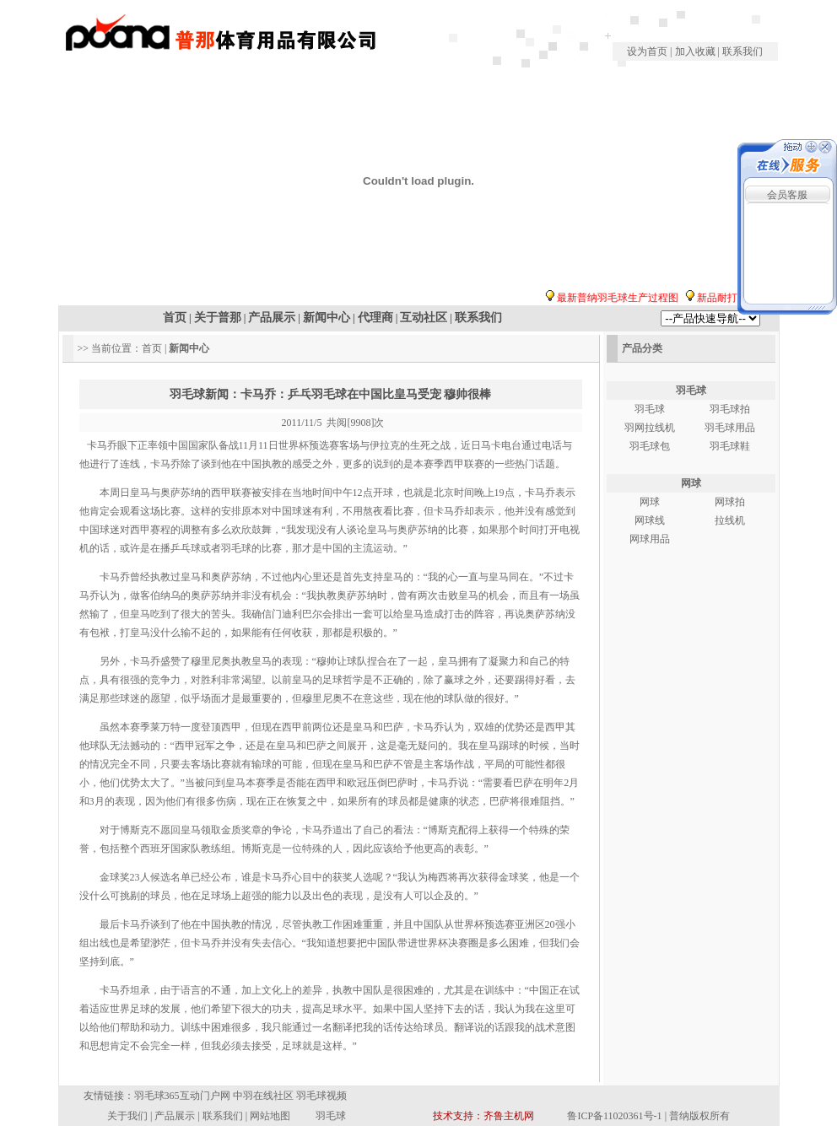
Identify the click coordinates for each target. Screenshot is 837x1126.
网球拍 (730, 502)
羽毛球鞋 (730, 446)
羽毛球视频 (321, 1096)
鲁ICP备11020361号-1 (614, 1116)
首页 (174, 317)
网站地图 (270, 1116)
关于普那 (217, 317)
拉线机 (730, 520)
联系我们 (742, 51)
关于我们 (127, 1116)
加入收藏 (695, 51)
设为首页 (648, 51)
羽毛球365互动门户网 (182, 1096)
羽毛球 (691, 390)
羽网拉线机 (649, 428)
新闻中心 (326, 317)
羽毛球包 (649, 446)
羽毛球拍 (730, 409)
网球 (691, 483)
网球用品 (649, 539)
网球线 (649, 520)
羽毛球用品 (730, 428)
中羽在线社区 (263, 1096)
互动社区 (423, 317)
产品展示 (271, 317)
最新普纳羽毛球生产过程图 (626, 298)
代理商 (375, 317)
